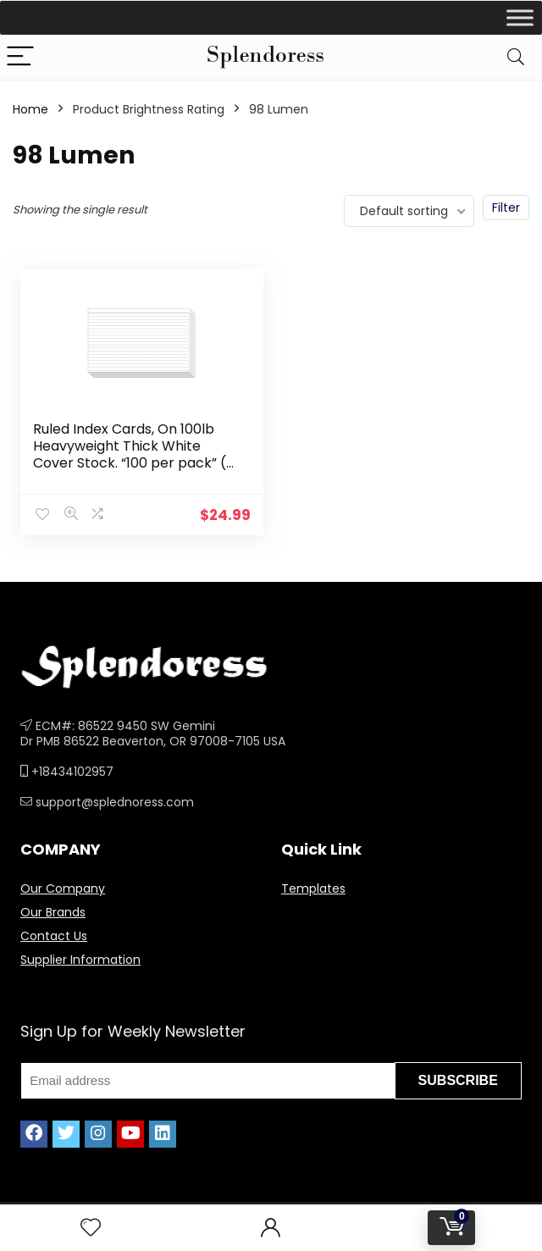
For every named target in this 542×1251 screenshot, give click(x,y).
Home (30, 109)
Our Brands (53, 912)
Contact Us (53, 935)
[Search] (515, 57)
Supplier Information (80, 959)
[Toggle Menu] (520, 17)
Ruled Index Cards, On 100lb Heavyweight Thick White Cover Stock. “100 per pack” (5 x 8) (134, 454)
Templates (313, 888)
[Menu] (20, 57)
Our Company (62, 888)
